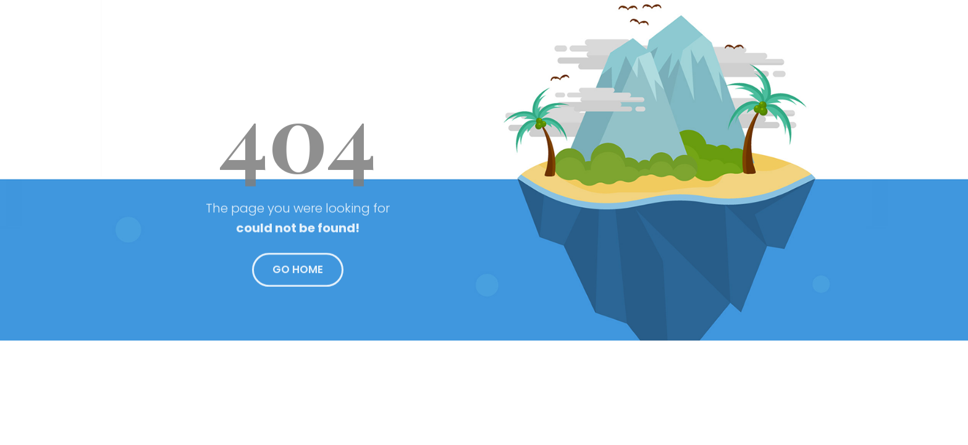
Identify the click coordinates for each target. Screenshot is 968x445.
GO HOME (297, 273)
